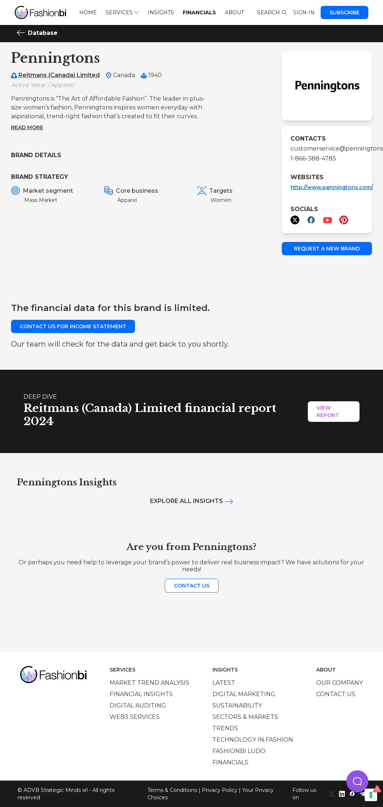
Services (122, 12)
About (234, 12)
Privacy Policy (219, 790)
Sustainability (237, 705)
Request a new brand (327, 248)
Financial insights (141, 694)
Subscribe (344, 12)
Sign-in (304, 12)
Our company (339, 682)
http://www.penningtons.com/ (332, 187)
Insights (161, 12)
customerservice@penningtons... (327, 148)
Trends (225, 728)
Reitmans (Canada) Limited (59, 75)
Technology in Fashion (252, 739)
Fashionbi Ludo (239, 751)
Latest (223, 682)
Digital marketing (244, 694)
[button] (357, 781)
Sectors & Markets (245, 716)
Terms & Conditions (172, 790)
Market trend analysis (149, 682)
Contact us (191, 585)
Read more (27, 127)
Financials (199, 12)
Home (88, 12)
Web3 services (135, 716)
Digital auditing (138, 705)
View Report (328, 412)
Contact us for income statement (73, 326)
